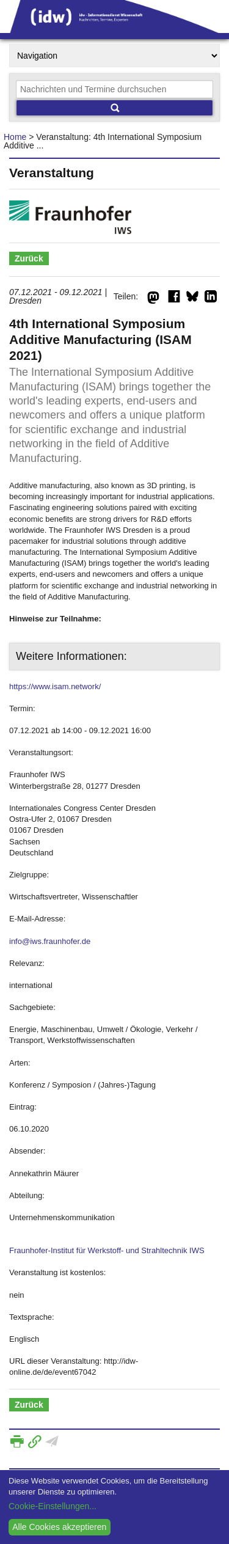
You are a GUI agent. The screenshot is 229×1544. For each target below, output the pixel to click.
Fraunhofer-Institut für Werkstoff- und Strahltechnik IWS (107, 1250)
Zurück (29, 258)
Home (15, 137)
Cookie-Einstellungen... (52, 1506)
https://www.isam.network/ (55, 686)
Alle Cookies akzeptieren (59, 1527)
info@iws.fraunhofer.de (49, 941)
